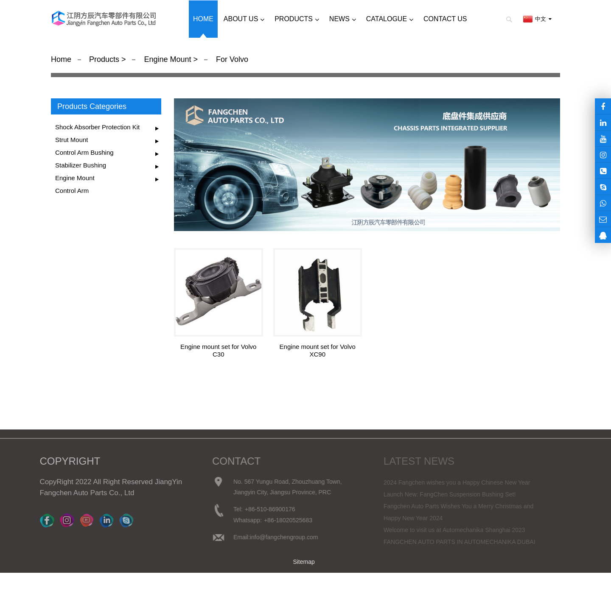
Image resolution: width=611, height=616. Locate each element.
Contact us (445, 18)
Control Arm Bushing (84, 152)
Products (105, 59)
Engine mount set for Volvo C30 (218, 350)
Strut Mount (71, 139)
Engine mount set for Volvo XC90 (318, 350)
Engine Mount (167, 59)
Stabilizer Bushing (80, 165)
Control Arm (72, 190)
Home (61, 59)
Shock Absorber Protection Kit (97, 127)
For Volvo (231, 59)
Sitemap (303, 561)
